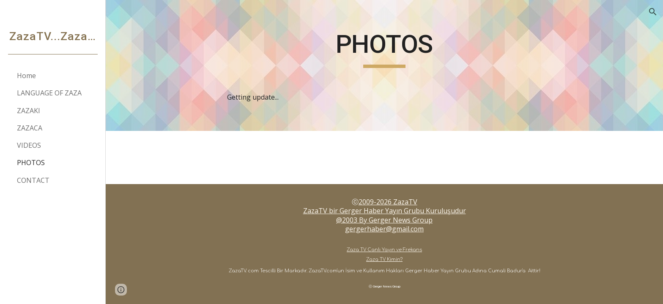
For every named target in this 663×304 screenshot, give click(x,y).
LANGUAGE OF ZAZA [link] (49, 93)
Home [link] (26, 75)
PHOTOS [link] (31, 162)
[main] (384, 65)
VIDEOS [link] (29, 145)
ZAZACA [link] (29, 128)
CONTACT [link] (33, 180)
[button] (653, 12)
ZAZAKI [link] (28, 110)
